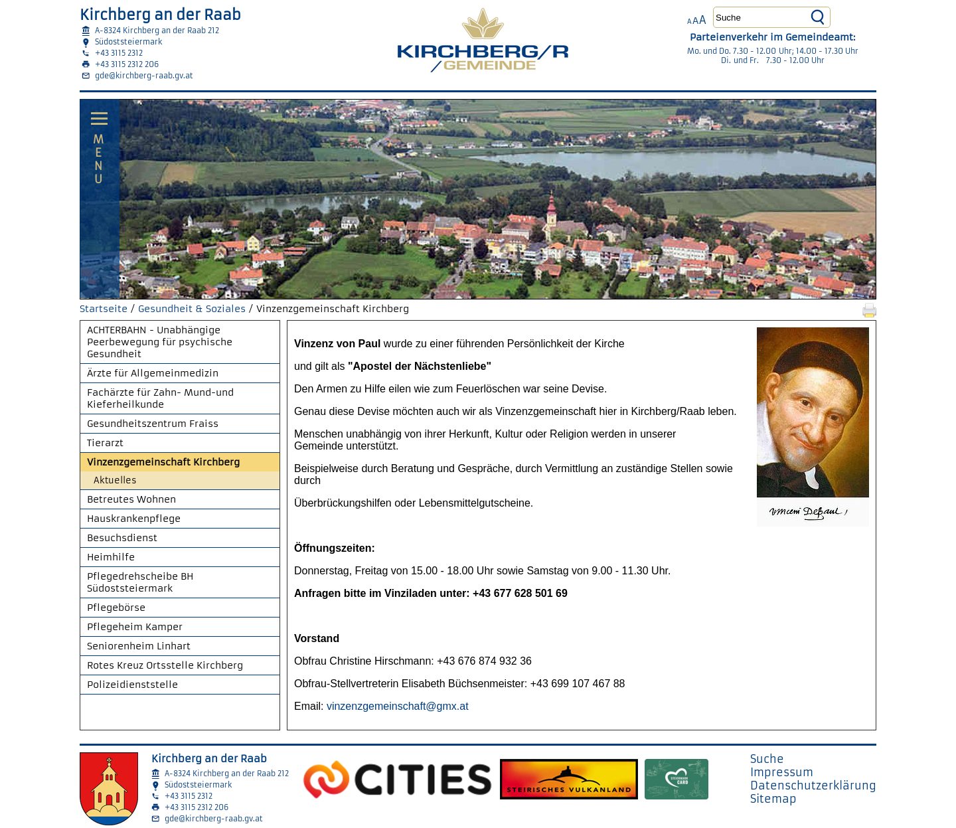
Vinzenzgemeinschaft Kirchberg (163, 462)
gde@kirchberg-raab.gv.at (144, 75)
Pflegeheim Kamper (135, 627)
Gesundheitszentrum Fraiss (152, 424)
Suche (767, 759)
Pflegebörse (116, 608)
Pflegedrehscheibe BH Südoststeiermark (140, 582)
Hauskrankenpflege (134, 519)
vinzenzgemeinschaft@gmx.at (398, 706)
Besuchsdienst (122, 538)
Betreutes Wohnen (131, 499)
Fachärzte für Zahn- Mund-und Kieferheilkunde (160, 398)
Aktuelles (115, 480)
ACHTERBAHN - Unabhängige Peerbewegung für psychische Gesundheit (159, 342)
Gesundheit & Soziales (192, 309)
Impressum (781, 772)
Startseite (103, 309)
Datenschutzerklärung (813, 785)
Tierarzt (105, 443)
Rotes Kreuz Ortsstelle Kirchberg (165, 665)
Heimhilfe (111, 557)
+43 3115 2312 (119, 53)
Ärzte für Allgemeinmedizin (152, 373)
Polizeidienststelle (132, 685)
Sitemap (773, 798)
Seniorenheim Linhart (139, 646)
